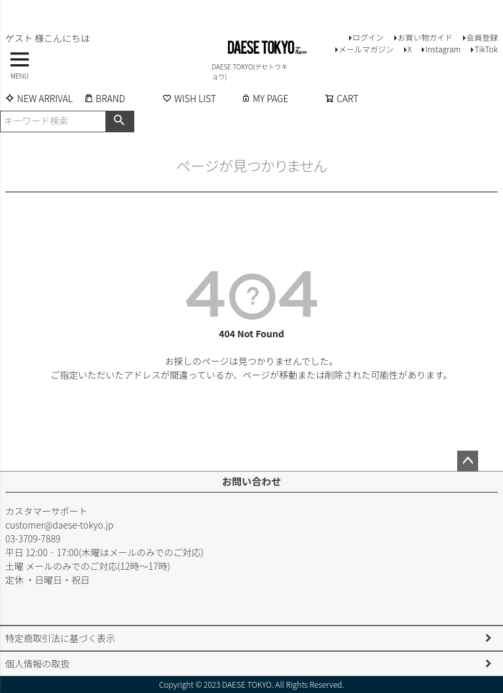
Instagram (442, 48)
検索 (119, 121)
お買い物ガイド (425, 37)
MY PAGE (264, 98)
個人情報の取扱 (37, 663)
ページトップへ (467, 461)
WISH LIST (189, 98)
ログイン (368, 37)
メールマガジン (366, 48)
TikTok (486, 48)
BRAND (104, 98)
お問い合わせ (251, 481)
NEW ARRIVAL (39, 98)
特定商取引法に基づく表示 (60, 638)
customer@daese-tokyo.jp (59, 524)
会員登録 (482, 37)
